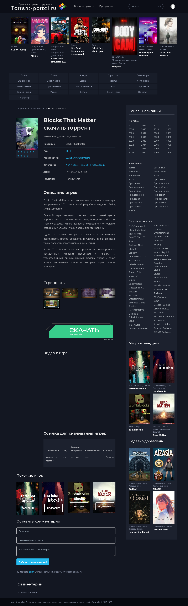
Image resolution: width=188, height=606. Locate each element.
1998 (168, 144)
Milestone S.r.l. (136, 287)
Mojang (157, 244)
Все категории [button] (82, 6)
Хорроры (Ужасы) (160, 426)
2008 (156, 136)
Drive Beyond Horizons (146, 54)
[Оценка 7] (18, 156)
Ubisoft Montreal (137, 229)
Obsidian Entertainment (136, 315)
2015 (143, 140)
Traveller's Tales (162, 324)
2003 (168, 125)
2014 (143, 144)
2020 (131, 152)
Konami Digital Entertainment (161, 254)
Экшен (14, 46)
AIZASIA (157, 489)
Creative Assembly (138, 328)
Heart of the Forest (139, 532)
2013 (143, 148)
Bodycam (116, 66)
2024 (131, 136)
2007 (156, 140)
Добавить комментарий (33, 562)
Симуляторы (37, 46)
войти (32, 571)
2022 (131, 144)
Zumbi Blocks (136, 429)
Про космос (135, 206)
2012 (143, 152)
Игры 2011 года (88, 164)
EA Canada (134, 260)
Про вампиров (136, 186)
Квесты (147, 385)
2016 (143, 136)
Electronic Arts (161, 225)
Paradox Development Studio (161, 266)
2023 (131, 140)
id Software (134, 324)
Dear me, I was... (161, 529)
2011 (68, 150)
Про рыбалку (136, 190)
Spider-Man (135, 175)
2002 (168, 129)
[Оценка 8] (21, 156)
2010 (156, 129)
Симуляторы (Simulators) (57, 54)
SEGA (156, 300)
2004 (156, 152)
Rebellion (158, 240)
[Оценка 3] (24, 152)
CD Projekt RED (161, 308)
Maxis (132, 279)
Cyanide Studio (161, 236)
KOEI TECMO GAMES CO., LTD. (137, 235)
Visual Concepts (162, 285)
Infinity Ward (160, 277)
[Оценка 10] (27, 156)
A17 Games (159, 320)
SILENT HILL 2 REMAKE (166, 54)
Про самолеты (161, 206)
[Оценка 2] (21, 152)
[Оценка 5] (30, 152)
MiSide (34, 55)
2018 (143, 129)
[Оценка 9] (24, 156)
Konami (158, 281)
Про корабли (135, 202)
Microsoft (133, 276)
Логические (39, 108)
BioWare (133, 291)
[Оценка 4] (27, 152)
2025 (131, 132)
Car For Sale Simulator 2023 (58, 60)
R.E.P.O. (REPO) (18, 49)
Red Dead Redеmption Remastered (77, 51)
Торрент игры (23, 108)
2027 (131, 125)
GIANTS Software (162, 331)
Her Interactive (136, 309)
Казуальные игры (160, 486)
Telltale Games (136, 264)
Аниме (169, 526)
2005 (156, 148)
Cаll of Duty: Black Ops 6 (98, 50)
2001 (168, 132)
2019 (143, 125)
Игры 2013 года (135, 385)
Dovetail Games (162, 304)
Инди (33, 52)
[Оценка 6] (33, 152)
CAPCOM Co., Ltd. (138, 256)
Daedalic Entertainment (161, 231)
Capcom (133, 252)
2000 (168, 136)
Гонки (149, 49)
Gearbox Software (163, 327)
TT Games (159, 312)
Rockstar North (136, 244)
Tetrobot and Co (137, 388)
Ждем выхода (134, 426)
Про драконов (136, 194)
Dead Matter (159, 435)
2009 (156, 132)
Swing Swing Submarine (78, 157)
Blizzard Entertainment (136, 297)
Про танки (134, 183)
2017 (143, 132)
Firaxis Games (161, 248)
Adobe (132, 241)
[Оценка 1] (18, 152)
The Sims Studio (137, 268)
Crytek (157, 273)
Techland (158, 293)
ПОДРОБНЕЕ (28, 508)
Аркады (101, 164)
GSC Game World (137, 226)
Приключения (38, 49)
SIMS (131, 179)
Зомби (132, 167)
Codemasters (135, 283)
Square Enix (135, 272)
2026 (131, 129)
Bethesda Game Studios (137, 304)
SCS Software (160, 297)
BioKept (133, 489)
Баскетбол (134, 171)
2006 (156, 144)
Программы (106, 6)
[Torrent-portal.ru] (39, 6)
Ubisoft (132, 248)
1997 (168, 148)
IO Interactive (161, 289)
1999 (168, 140)
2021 (131, 148)
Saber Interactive (162, 259)
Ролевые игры (159, 388)
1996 (168, 152)
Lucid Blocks (159, 391)
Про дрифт (134, 198)
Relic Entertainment (164, 316)
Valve (131, 320)
